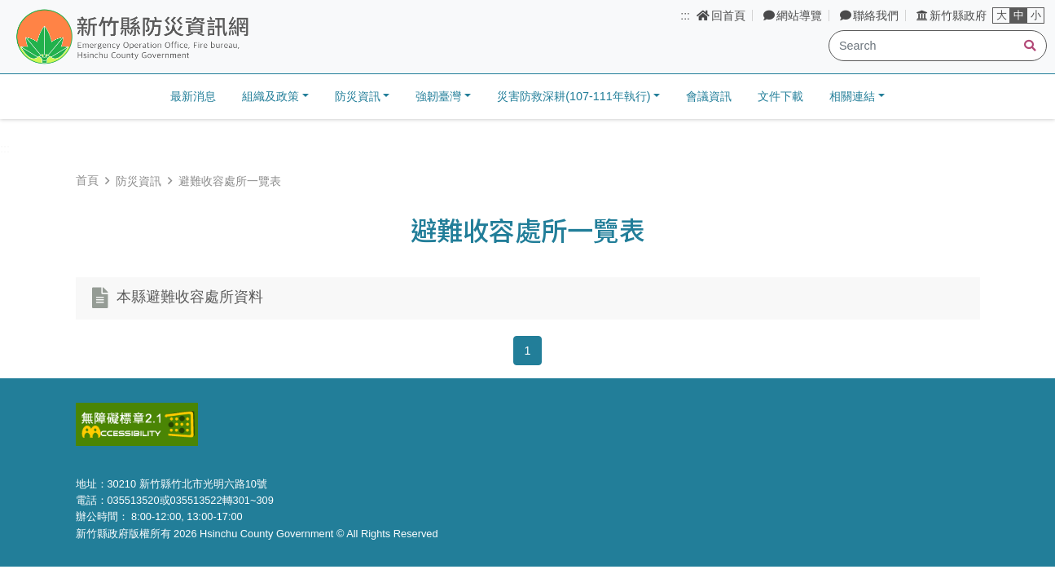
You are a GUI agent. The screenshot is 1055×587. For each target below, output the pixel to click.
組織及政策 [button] (270, 96)
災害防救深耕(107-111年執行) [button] (573, 96)
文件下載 (780, 96)
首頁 (87, 180)
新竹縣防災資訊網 (173, 37)
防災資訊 (138, 181)
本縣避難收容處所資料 (189, 297)
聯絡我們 (869, 15)
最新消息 (193, 96)
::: (685, 15)
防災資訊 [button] (357, 96)
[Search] (938, 45)
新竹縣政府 (952, 15)
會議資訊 (709, 96)
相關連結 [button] (852, 96)
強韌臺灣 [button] (438, 96)
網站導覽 (792, 15)
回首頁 (721, 15)
